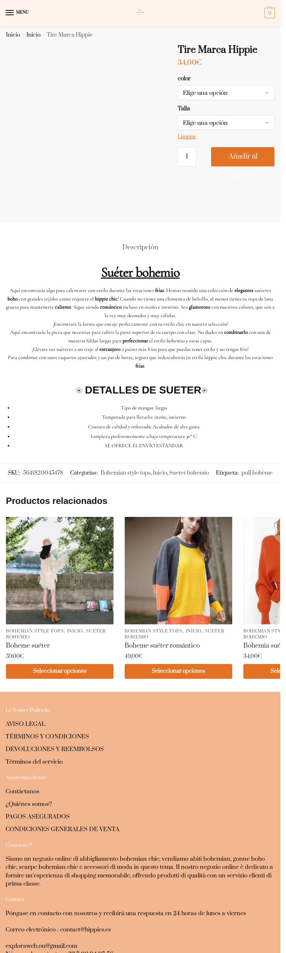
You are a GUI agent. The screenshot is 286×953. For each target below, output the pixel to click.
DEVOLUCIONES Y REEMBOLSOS (55, 705)
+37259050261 (25, 926)
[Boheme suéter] (60, 526)
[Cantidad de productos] (187, 156)
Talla (184, 108)
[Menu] (17, 13)
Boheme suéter (28, 602)
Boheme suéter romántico (162, 602)
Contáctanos (22, 747)
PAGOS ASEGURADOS (38, 773)
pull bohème (257, 428)
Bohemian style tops (126, 428)
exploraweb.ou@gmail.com (41, 902)
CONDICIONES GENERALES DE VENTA (62, 785)
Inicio (13, 35)
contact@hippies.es (85, 886)
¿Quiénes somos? (29, 760)
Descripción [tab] (140, 203)
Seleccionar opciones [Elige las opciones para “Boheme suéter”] (59, 627)
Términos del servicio (34, 718)
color (184, 78)
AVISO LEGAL (25, 680)
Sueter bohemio (189, 428)
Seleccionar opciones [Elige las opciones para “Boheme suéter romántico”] (178, 627)
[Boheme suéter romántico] (178, 526)
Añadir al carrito (243, 159)
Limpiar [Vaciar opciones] (187, 136)
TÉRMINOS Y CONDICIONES (47, 693)
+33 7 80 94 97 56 (89, 910)
